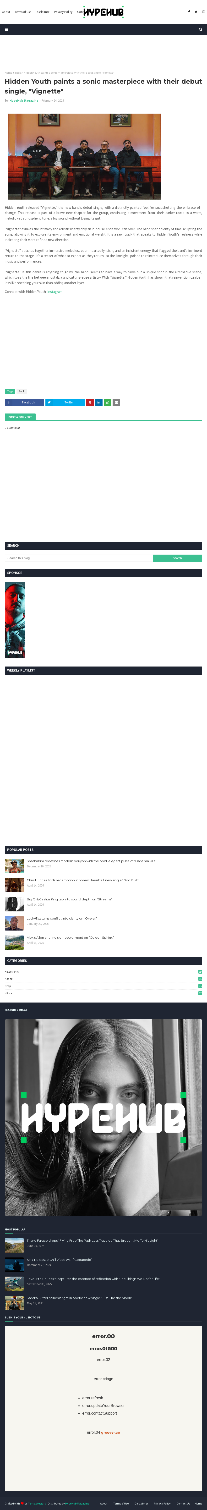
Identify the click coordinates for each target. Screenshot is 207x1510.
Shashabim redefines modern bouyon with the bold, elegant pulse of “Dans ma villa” (92, 861)
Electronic (104, 971)
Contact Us (183, 1503)
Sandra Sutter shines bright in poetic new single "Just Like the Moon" (79, 1298)
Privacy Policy (162, 1503)
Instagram (55, 291)
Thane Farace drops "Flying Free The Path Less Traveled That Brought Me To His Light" (92, 1240)
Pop (104, 986)
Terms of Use (121, 1503)
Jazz (104, 979)
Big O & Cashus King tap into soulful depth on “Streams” (69, 899)
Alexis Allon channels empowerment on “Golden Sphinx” (70, 937)
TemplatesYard (37, 1503)
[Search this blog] (79, 558)
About (103, 1503)
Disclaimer (141, 1503)
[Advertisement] (103, 805)
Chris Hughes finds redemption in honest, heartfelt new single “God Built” (83, 880)
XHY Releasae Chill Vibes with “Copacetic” (59, 1260)
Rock (18, 72)
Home (8, 72)
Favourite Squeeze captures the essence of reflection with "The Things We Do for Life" (93, 1279)
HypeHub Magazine (24, 101)
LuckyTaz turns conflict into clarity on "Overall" (62, 918)
